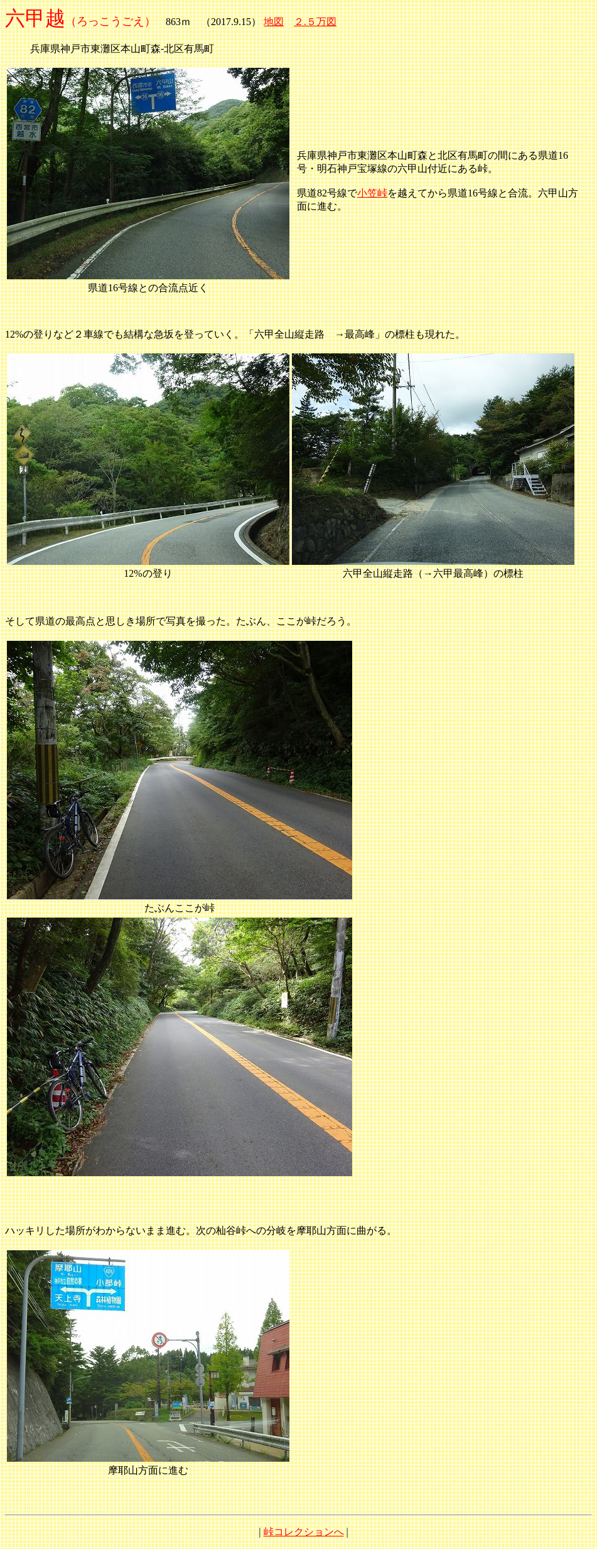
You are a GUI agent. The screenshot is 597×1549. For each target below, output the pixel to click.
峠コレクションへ (304, 1531)
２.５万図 (315, 21)
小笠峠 (372, 193)
